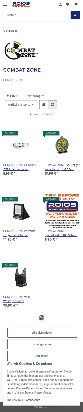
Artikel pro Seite (19, 104)
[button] (60, 4)
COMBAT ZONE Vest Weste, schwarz (16, 299)
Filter (11, 96)
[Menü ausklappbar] (5, 2)
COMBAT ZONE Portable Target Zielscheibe (19, 233)
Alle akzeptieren (42, 332)
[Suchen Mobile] (37, 15)
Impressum (14, 400)
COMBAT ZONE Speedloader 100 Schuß (61, 233)
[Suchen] (75, 15)
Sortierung (33, 96)
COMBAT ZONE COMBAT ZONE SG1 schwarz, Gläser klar (19, 167)
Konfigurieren (42, 344)
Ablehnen (42, 355)
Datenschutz (32, 400)
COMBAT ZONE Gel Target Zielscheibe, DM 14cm (62, 167)
